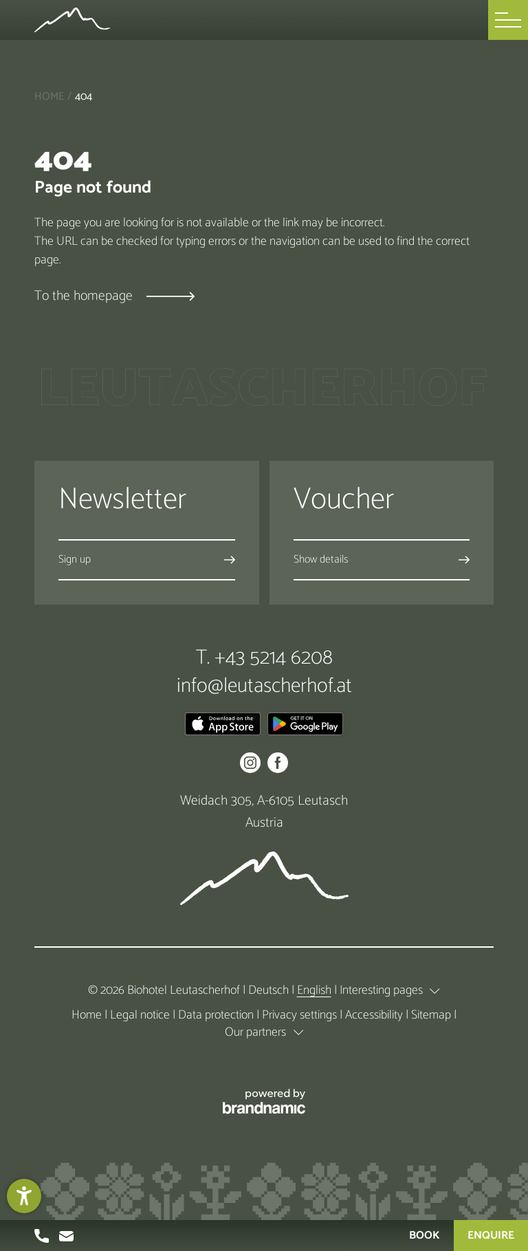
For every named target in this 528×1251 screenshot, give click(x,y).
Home (49, 96)
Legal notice (141, 1015)
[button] (508, 20)
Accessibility (375, 1015)
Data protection (217, 1015)
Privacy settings (301, 1015)
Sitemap (432, 1015)
